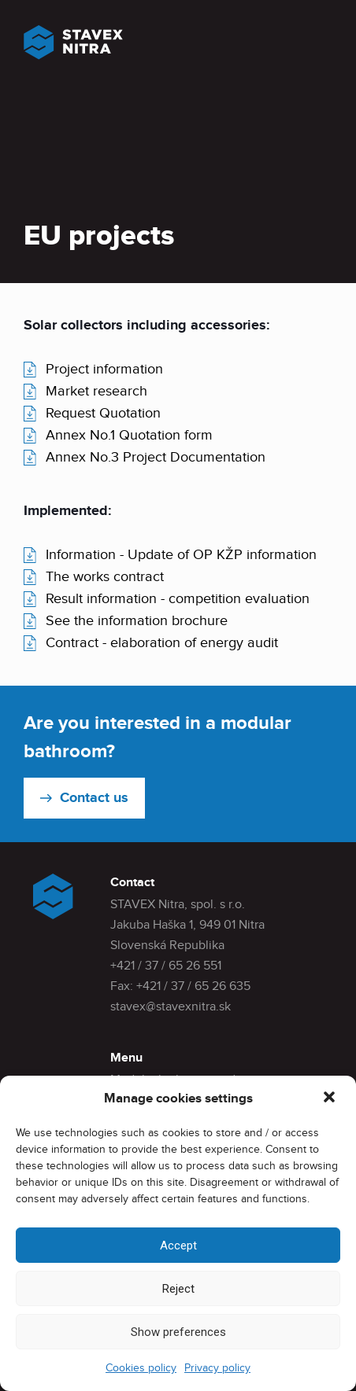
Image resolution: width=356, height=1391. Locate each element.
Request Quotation (103, 413)
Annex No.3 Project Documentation (155, 457)
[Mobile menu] (319, 48)
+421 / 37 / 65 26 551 (165, 966)
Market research (96, 391)
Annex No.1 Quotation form (129, 435)
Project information (104, 369)
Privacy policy (217, 1368)
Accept (178, 1245)
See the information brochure (137, 621)
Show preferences (178, 1332)
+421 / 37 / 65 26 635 (193, 986)
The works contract (105, 577)
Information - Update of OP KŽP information (181, 554)
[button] (330, 1098)
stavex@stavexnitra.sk (170, 1006)
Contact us (94, 798)
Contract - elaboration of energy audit (162, 643)
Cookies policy (141, 1368)
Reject (178, 1289)
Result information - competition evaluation (178, 599)
